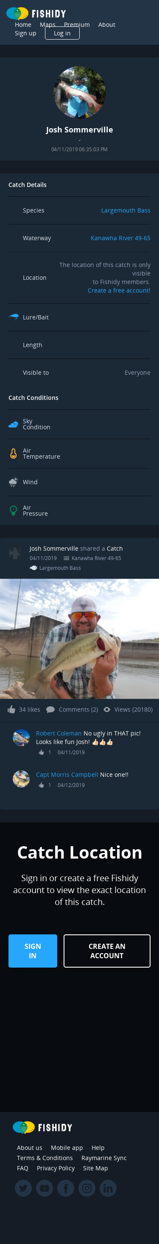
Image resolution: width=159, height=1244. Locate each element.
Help (98, 1147)
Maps (48, 24)
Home (23, 24)
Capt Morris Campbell (68, 774)
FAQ (22, 1168)
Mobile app (67, 1147)
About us (29, 1147)
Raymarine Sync (104, 1158)
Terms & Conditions (45, 1158)
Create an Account (107, 951)
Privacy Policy (56, 1168)
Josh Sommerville (54, 548)
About (106, 24)
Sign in (33, 951)
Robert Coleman (59, 733)
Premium (77, 24)
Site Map (95, 1168)
